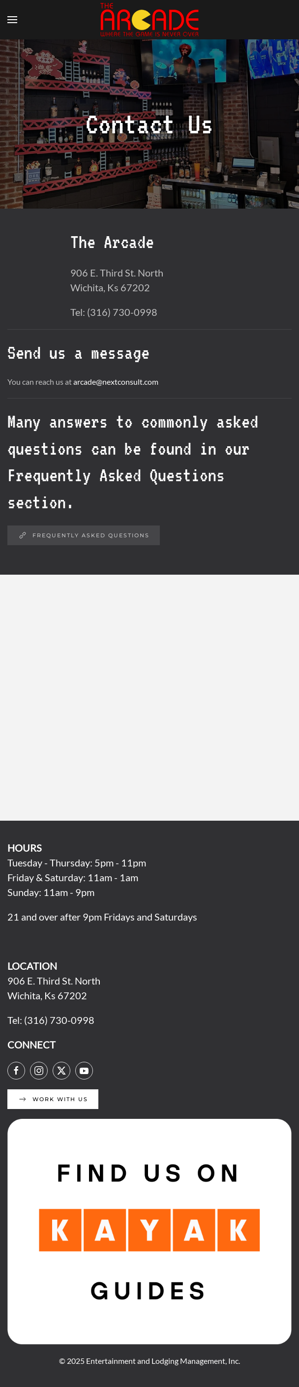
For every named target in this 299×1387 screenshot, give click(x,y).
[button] (12, 19)
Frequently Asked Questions (84, 535)
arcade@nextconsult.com (115, 381)
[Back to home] (149, 19)
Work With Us (53, 1099)
